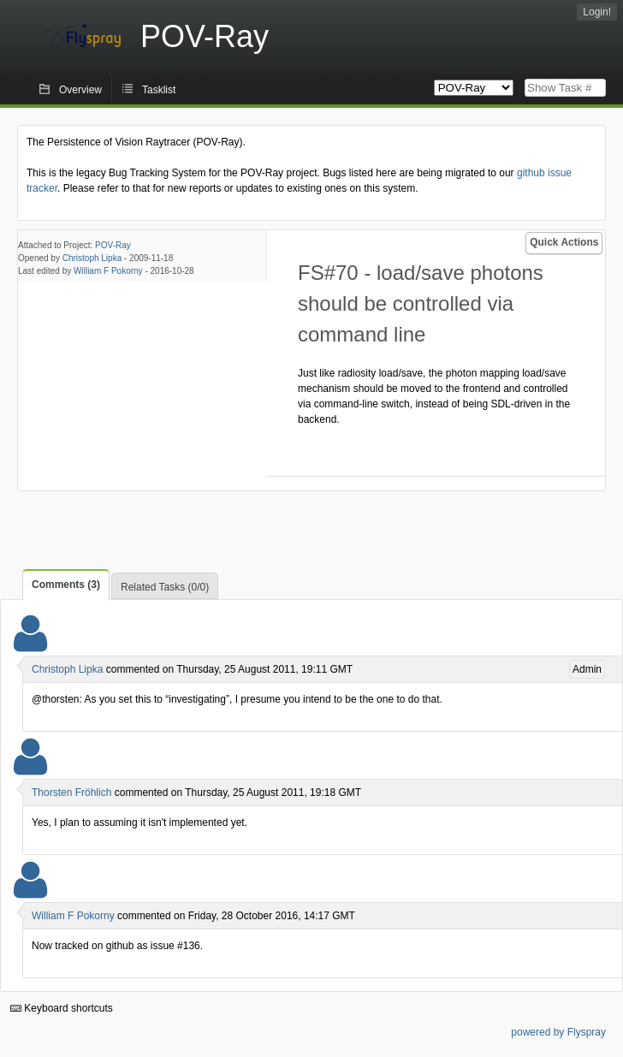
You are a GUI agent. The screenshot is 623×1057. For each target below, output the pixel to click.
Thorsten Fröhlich (71, 793)
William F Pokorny (108, 271)
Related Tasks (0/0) (165, 587)
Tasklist (158, 90)
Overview (80, 90)
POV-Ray (113, 245)
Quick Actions (564, 242)
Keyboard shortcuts (61, 1008)
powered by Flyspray (558, 1032)
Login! (597, 12)
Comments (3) (66, 585)
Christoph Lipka (92, 258)
